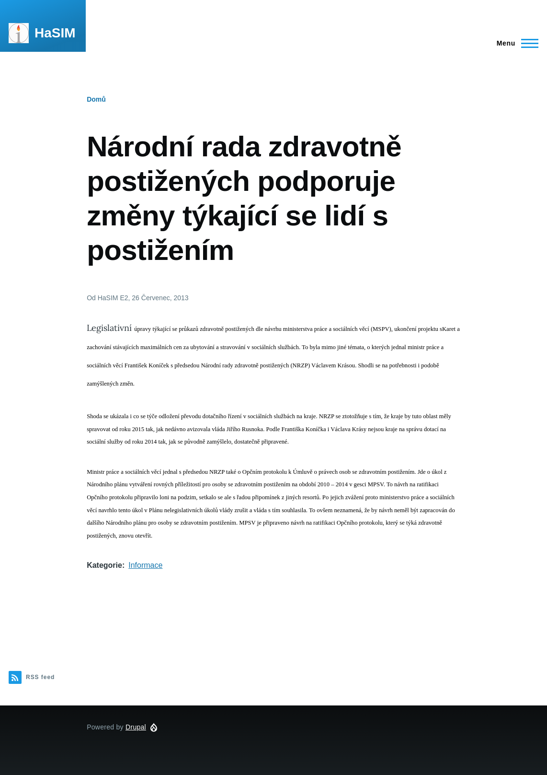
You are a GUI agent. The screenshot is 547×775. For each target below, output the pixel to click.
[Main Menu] (514, 43)
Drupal (135, 727)
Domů (96, 99)
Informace (145, 565)
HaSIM (55, 32)
